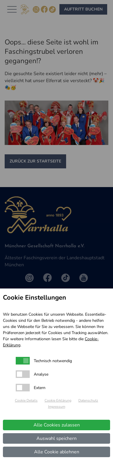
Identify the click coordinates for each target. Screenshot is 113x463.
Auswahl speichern (56, 438)
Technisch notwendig (53, 361)
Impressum (56, 406)
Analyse (41, 374)
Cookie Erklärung (58, 400)
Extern (39, 388)
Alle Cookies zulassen (56, 425)
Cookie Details (26, 400)
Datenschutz (88, 400)
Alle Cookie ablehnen (56, 452)
